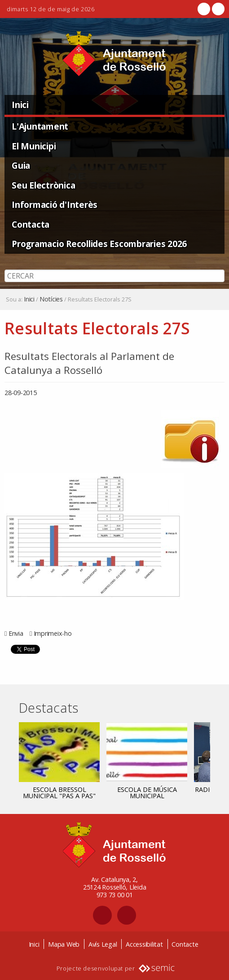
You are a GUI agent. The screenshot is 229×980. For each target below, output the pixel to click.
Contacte (185, 944)
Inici (20, 105)
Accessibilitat (144, 944)
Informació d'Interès (54, 204)
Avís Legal (102, 944)
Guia (21, 165)
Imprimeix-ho (53, 633)
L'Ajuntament (40, 126)
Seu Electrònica (43, 185)
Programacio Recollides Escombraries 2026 (99, 244)
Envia (16, 633)
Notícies (51, 299)
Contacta (30, 224)
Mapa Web (63, 944)
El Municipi (34, 146)
